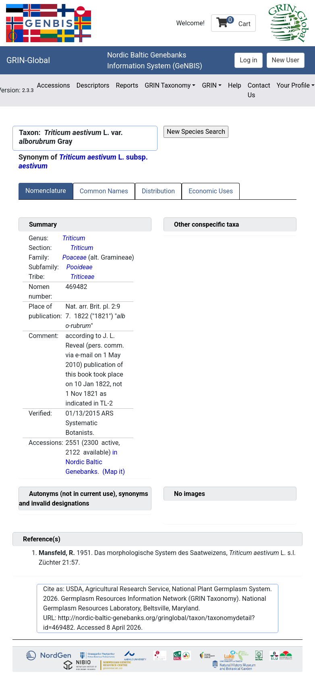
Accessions (53, 85)
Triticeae (82, 277)
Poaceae (74, 257)
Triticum (73, 238)
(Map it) (113, 471)
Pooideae (79, 267)
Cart (233, 22)
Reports (127, 85)
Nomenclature (45, 191)
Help (234, 85)
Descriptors (93, 85)
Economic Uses (211, 191)
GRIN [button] (209, 85)
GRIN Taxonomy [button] (168, 85)
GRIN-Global (28, 60)
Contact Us (259, 90)
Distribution (158, 191)
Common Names (104, 191)
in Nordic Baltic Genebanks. (92, 462)
